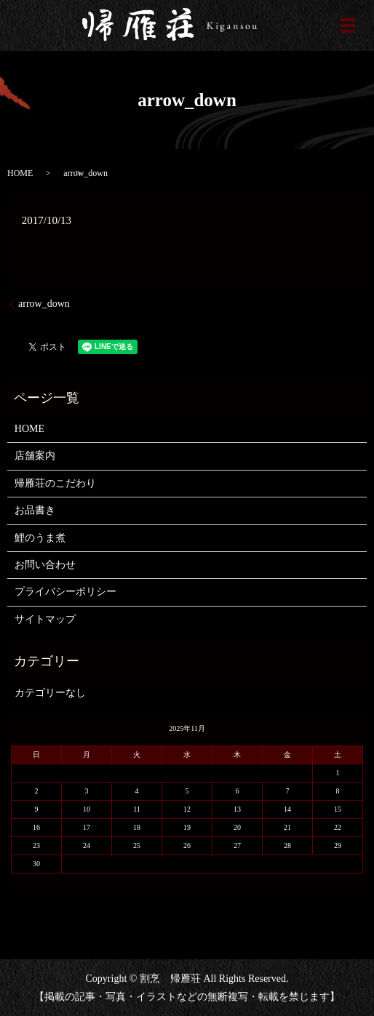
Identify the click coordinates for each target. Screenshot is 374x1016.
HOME (20, 173)
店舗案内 (35, 455)
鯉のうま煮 (40, 537)
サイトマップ (45, 619)
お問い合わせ (45, 564)
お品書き (35, 510)
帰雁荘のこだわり (55, 483)
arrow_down (44, 303)
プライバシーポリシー (65, 591)
